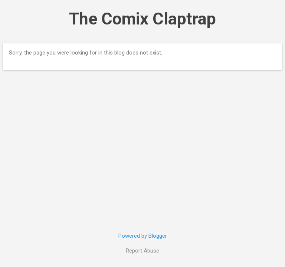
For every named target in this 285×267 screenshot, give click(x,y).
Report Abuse (142, 250)
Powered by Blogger (142, 236)
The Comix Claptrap (142, 19)
